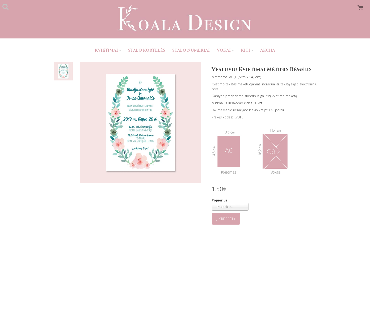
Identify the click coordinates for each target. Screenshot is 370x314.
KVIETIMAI (108, 50)
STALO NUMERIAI (191, 50)
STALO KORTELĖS (146, 50)
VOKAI (225, 50)
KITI (247, 50)
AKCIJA (267, 50)
